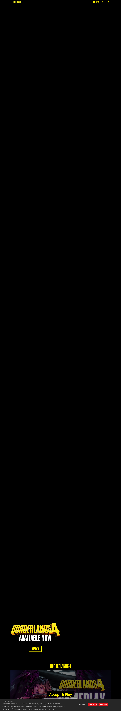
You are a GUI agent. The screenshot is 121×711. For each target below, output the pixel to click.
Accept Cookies (93, 704)
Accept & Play (60, 694)
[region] (60, 705)
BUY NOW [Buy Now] (96, 1)
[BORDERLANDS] (17, 2)
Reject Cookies (103, 704)
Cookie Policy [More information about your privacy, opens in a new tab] (50, 709)
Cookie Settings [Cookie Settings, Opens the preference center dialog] (82, 704)
